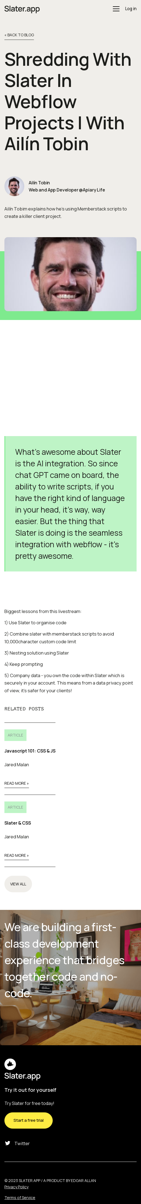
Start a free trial (29, 1120)
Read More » (16, 783)
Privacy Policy (16, 1186)
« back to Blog (19, 34)
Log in (131, 9)
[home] (22, 9)
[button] (115, 8)
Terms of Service (19, 1197)
